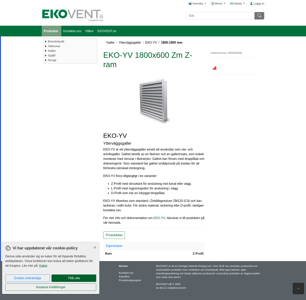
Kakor (43, 265)
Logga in (257, 3)
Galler (110, 42)
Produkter (51, 31)
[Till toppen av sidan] (298, 288)
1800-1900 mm (171, 42)
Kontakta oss (72, 31)
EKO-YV (151, 42)
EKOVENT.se (107, 31)
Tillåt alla (74, 278)
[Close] (94, 247)
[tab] (154, 246)
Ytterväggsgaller (130, 42)
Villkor (89, 31)
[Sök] (220, 15)
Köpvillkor (124, 276)
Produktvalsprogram (130, 280)
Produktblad (114, 235)
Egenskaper (114, 245)
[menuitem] (69, 41)
